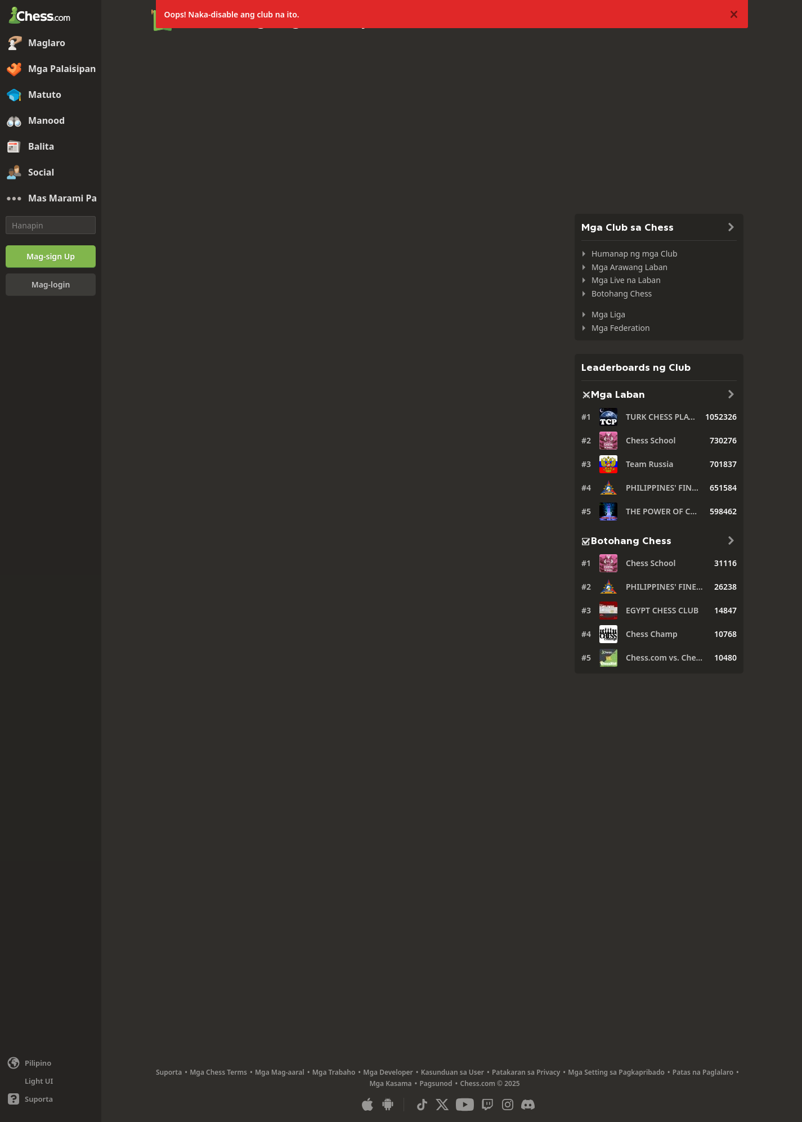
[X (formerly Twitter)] (442, 1104)
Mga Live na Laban (626, 280)
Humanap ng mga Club (635, 253)
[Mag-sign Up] (51, 256)
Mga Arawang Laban (629, 267)
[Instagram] (507, 1104)
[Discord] (528, 1104)
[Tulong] (50, 1099)
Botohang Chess (622, 293)
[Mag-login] (51, 284)
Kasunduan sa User (452, 1072)
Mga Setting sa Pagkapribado (616, 1072)
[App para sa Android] (388, 1104)
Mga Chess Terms (218, 1072)
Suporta (169, 1072)
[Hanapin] (51, 225)
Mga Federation (621, 327)
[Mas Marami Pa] (50, 199)
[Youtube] (465, 1105)
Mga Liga (608, 314)
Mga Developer (388, 1072)
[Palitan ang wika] (50, 1063)
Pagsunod (435, 1083)
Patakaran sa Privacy (526, 1072)
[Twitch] (487, 1104)
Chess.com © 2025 (490, 1083)
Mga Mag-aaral (279, 1072)
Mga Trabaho (334, 1072)
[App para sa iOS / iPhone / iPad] (367, 1104)
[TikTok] (422, 1104)
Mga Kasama (390, 1083)
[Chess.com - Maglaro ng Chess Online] (50, 16)
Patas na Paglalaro (703, 1072)
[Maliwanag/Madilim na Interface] (50, 1081)
